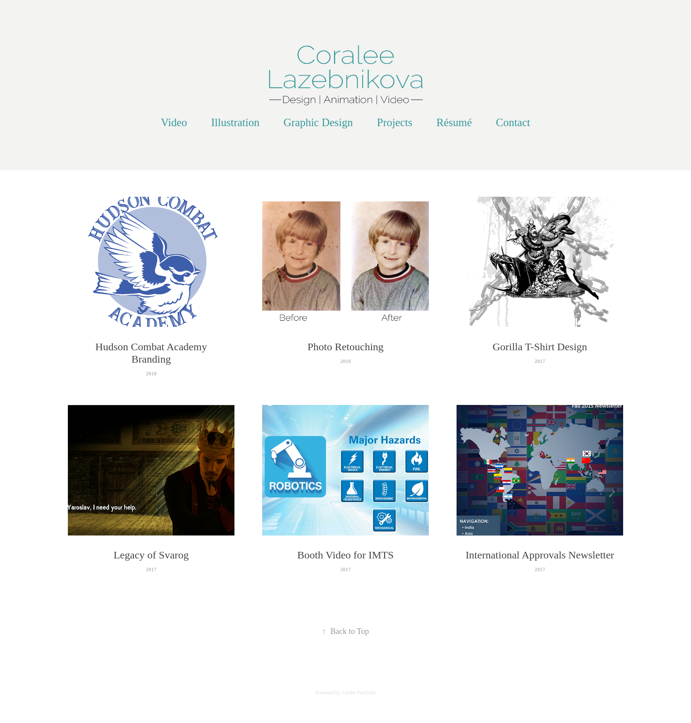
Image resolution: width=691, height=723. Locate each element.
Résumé (454, 122)
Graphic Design (318, 122)
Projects (394, 122)
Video (174, 122)
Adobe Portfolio (359, 692)
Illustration (235, 122)
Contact (513, 122)
